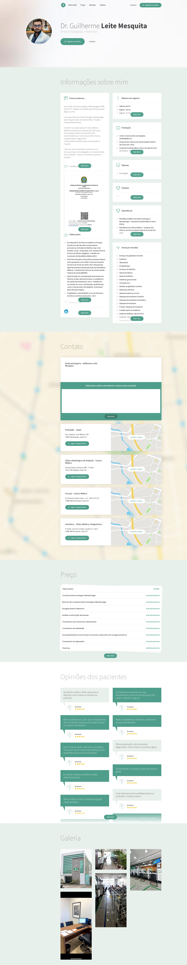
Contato (133, 5)
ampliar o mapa (136, 437)
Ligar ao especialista (77, 443)
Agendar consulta (151, 5)
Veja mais (137, 318)
